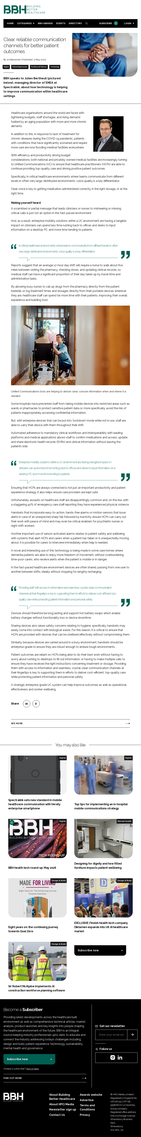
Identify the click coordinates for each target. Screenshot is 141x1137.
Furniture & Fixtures (39, 67)
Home (10, 23)
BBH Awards (45, 23)
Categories (24, 23)
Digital (6, 67)
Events (60, 23)
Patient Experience (19, 67)
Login (127, 23)
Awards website (91, 1094)
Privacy (85, 1115)
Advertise (87, 1100)
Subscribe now (88, 950)
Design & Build (59, 880)
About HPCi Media (61, 1104)
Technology (54, 67)
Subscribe (108, 23)
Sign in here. (32, 1068)
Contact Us (57, 1115)
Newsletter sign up (62, 1109)
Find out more (12, 1078)
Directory (75, 23)
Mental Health (124, 821)
